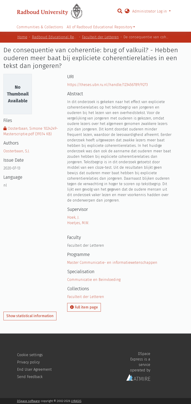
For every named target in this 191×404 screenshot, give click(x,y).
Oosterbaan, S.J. (16, 151)
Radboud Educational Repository (54, 37)
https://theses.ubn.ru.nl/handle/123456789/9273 (107, 85)
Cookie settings (30, 355)
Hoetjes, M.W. (78, 223)
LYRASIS (76, 401)
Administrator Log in (150, 11)
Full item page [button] (84, 307)
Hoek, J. (73, 217)
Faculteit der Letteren (100, 37)
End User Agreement (34, 369)
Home (22, 37)
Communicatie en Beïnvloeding (93, 279)
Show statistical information (29, 316)
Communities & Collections (40, 27)
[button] (127, 11)
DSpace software (28, 401)
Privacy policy (28, 362)
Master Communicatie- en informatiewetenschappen (112, 262)
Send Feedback (30, 377)
